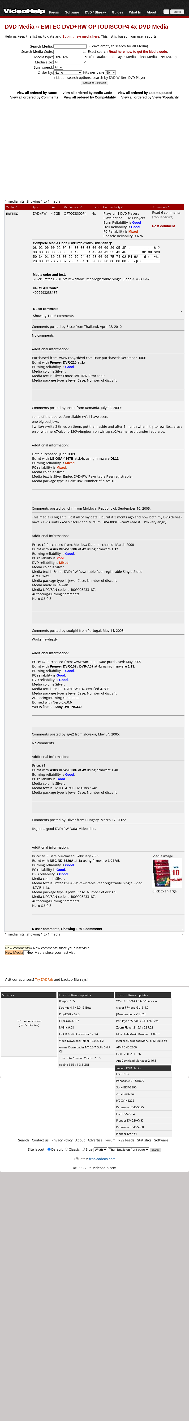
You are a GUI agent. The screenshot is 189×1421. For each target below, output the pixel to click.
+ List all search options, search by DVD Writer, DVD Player (99, 77)
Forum (54, 12)
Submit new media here (80, 36)
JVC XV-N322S (125, 1101)
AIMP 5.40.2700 (126, 1047)
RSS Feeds (126, 1140)
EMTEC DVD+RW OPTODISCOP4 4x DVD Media (104, 26)
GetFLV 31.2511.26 (128, 1054)
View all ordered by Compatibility (90, 97)
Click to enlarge (167, 888)
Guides (117, 12)
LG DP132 (122, 1074)
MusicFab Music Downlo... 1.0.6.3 (137, 1034)
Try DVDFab (44, 979)
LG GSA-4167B (61, 458)
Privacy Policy (62, 1140)
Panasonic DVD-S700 (130, 1127)
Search (23, 1140)
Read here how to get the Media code (138, 51)
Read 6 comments (166, 212)
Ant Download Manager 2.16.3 (136, 1061)
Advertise (95, 1140)
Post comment (163, 226)
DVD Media (19, 26)
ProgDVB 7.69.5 (69, 1014)
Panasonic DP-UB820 (130, 1081)
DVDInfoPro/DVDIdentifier (89, 243)
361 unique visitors (29, 1021)
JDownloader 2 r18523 (131, 1014)
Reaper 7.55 (67, 1001)
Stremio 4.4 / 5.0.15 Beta (75, 1008)
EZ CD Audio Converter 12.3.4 (78, 1034)
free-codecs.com (102, 1159)
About (151, 12)
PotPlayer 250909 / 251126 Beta (137, 1021)
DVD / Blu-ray (95, 12)
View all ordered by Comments (34, 97)
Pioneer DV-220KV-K (129, 1120)
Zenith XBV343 (125, 1094)
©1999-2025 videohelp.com (94, 1168)
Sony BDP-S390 (126, 1087)
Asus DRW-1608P (63, 549)
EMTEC (12, 213)
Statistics (144, 1140)
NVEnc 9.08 (66, 1027)
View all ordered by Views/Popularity (150, 97)
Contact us (40, 1140)
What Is (135, 12)
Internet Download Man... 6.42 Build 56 (141, 1041)
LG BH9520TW (125, 1114)
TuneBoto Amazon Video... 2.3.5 (80, 1058)
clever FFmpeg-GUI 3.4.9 (132, 1008)
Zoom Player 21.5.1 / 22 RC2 (134, 1027)
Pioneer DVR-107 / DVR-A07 (71, 666)
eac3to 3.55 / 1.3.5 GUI (74, 1065)
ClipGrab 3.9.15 (69, 1021)
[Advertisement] (44, 149)
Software (72, 12)
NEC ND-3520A (61, 860)
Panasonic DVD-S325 (130, 1107)
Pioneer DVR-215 (63, 362)
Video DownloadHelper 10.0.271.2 (81, 1041)
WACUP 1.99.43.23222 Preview (136, 1001)
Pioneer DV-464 (126, 1134)
